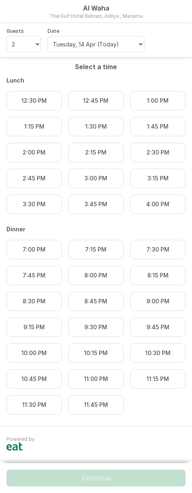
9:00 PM (157, 301)
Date (53, 31)
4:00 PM (157, 204)
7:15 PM (95, 249)
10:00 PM (34, 352)
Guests (15, 31)
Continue (96, 478)
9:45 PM (157, 327)
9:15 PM (34, 327)
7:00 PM (34, 249)
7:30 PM (157, 249)
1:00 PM (158, 100)
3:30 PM (34, 204)
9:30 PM (95, 327)
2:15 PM (95, 152)
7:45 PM (34, 275)
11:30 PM (34, 404)
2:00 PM (34, 152)
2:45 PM (34, 178)
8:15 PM (158, 275)
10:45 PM (34, 378)
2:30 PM (157, 152)
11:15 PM (157, 378)
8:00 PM (95, 275)
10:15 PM (96, 352)
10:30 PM (158, 352)
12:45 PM (96, 100)
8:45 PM (95, 301)
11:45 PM (96, 404)
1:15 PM (34, 126)
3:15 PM (158, 178)
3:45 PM (95, 204)
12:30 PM (34, 100)
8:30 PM (34, 301)
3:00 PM (95, 178)
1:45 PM (158, 126)
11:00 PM (96, 378)
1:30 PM (96, 126)
